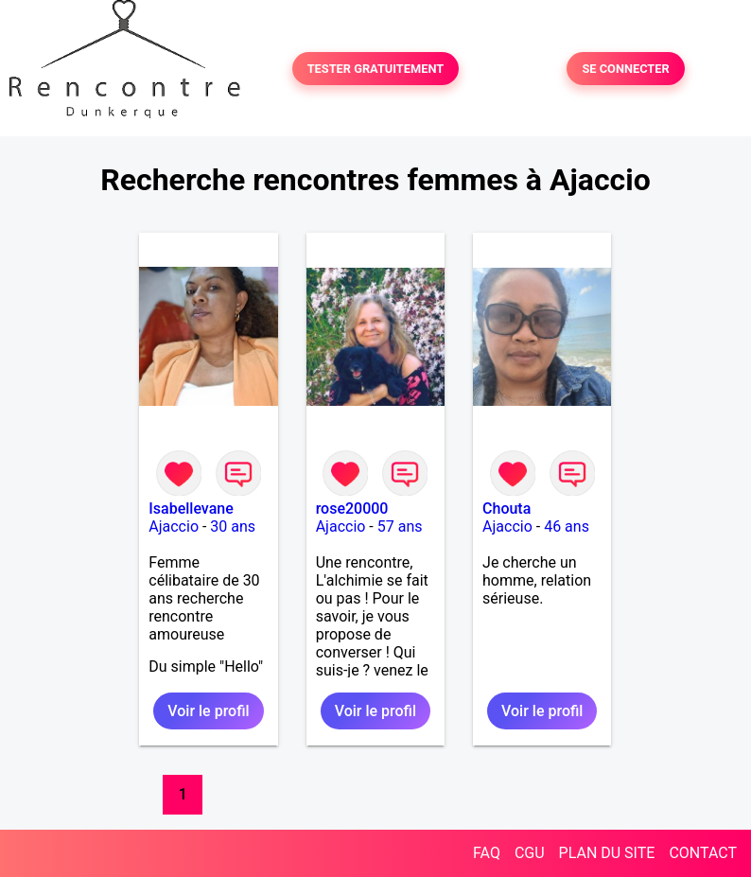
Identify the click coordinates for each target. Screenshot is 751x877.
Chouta (506, 508)
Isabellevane (191, 508)
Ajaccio (173, 526)
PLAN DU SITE (607, 853)
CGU (530, 853)
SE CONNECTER (625, 68)
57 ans (400, 526)
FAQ (486, 853)
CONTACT (703, 853)
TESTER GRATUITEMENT (376, 68)
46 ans (566, 526)
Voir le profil (208, 711)
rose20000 (352, 508)
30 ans (232, 526)
